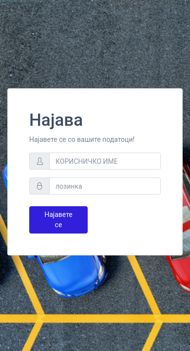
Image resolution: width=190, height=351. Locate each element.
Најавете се (58, 220)
